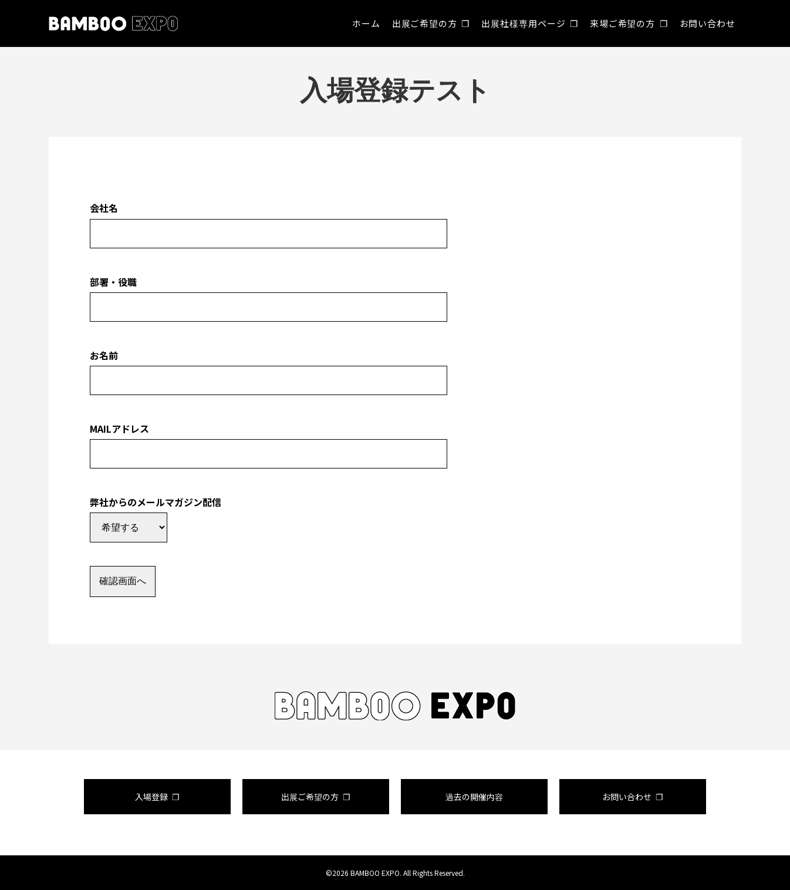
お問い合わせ (707, 23)
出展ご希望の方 (424, 23)
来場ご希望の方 (622, 23)
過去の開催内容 (474, 797)
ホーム (366, 23)
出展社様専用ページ (523, 23)
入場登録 (151, 797)
